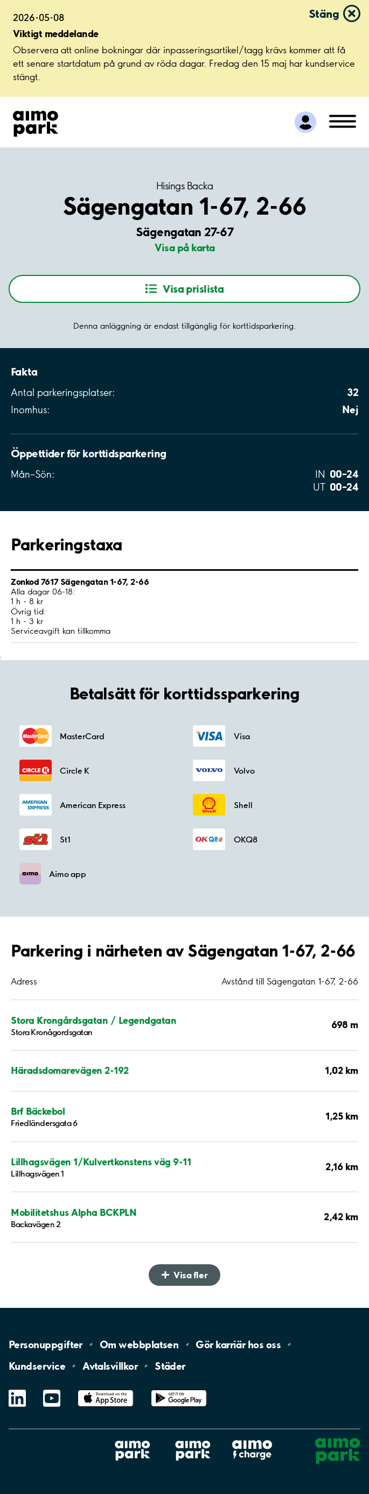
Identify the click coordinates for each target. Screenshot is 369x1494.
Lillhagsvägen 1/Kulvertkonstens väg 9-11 (101, 1161)
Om (139, 1344)
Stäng (324, 13)
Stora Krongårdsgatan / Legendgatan (93, 1020)
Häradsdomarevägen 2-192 (70, 1070)
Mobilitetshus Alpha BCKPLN (73, 1212)
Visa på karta (185, 247)
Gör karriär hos (238, 1344)
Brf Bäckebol (38, 1111)
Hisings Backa (184, 186)
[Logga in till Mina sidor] (305, 122)
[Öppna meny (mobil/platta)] (342, 120)
